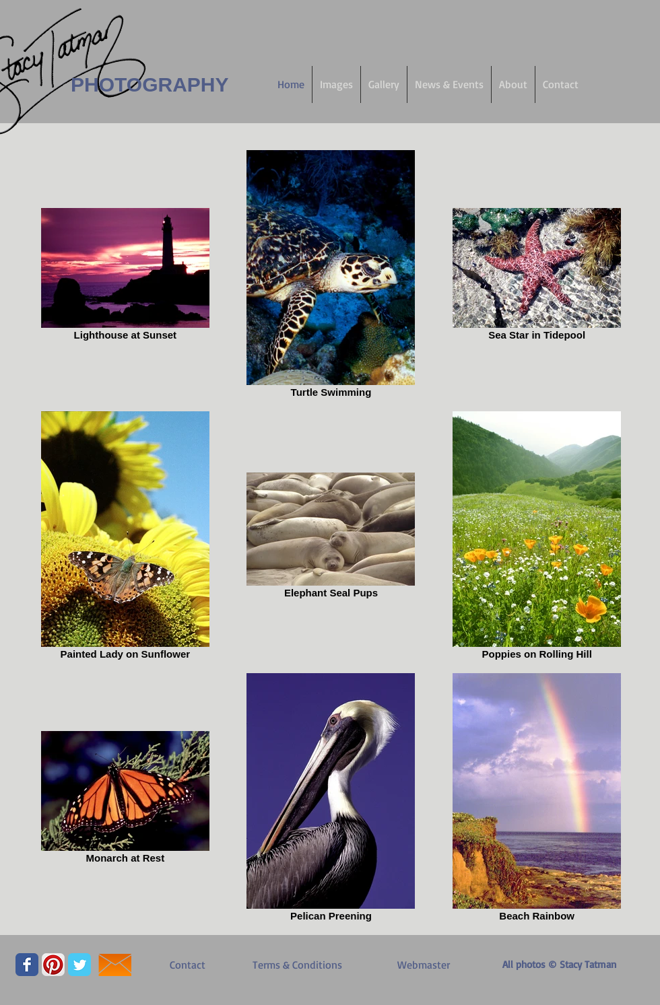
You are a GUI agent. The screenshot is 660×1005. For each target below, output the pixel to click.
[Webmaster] (423, 964)
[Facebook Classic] (26, 964)
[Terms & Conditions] (297, 964)
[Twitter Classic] (79, 964)
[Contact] (187, 964)
